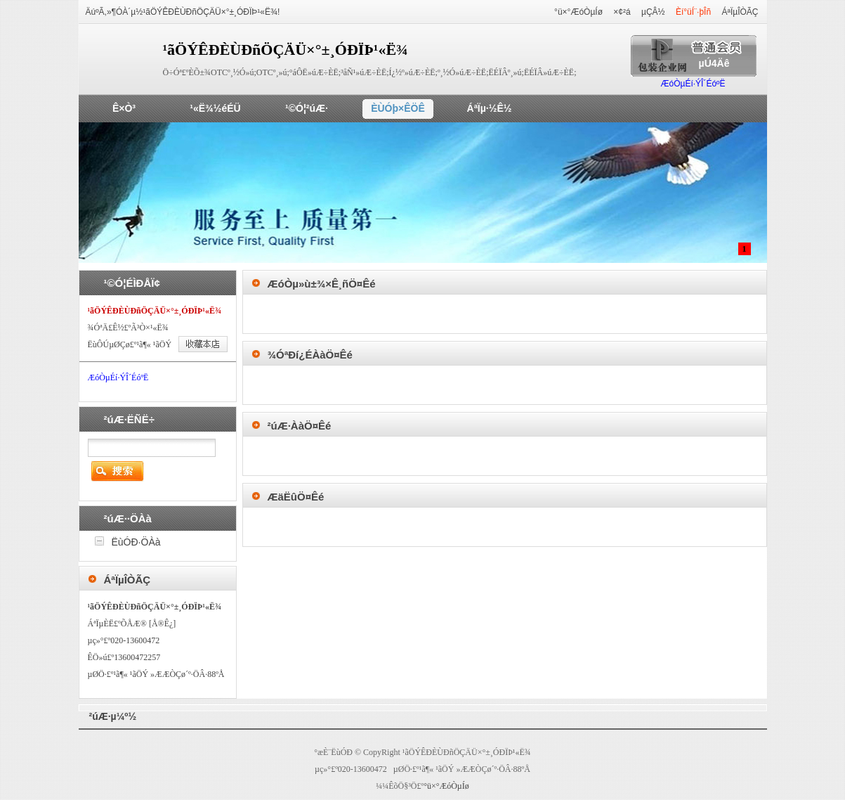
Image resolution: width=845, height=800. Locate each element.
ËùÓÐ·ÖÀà (136, 542)
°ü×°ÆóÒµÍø (578, 12)
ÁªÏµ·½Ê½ (489, 108)
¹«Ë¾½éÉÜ (215, 108)
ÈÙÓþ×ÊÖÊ (398, 108)
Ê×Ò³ (124, 108)
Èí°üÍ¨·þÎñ (693, 12)
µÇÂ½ (653, 12)
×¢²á (621, 12)
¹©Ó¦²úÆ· (306, 108)
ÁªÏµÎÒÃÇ (739, 12)
